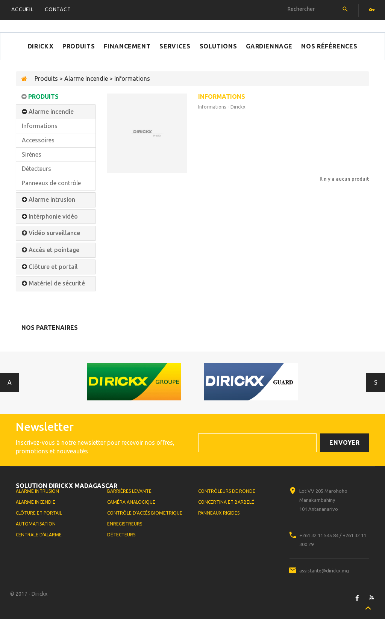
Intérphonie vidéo (53, 216)
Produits (78, 46)
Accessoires (38, 140)
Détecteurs (36, 168)
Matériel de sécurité (57, 283)
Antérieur (10, 382)
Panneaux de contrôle (51, 183)
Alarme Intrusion (37, 491)
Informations (40, 125)
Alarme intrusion (52, 199)
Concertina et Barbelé (226, 502)
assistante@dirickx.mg (324, 570)
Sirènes (31, 154)
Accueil (22, 9)
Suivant (375, 382)
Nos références (329, 46)
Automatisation (36, 523)
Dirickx (40, 46)
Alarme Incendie (35, 502)
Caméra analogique (131, 502)
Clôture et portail (53, 267)
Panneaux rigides (218, 512)
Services (174, 46)
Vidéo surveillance (54, 233)
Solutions (218, 46)
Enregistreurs (124, 523)
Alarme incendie (51, 112)
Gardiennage (269, 46)
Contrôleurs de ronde (226, 491)
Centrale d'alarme (39, 534)
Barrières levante (129, 491)
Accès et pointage (54, 250)
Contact (58, 9)
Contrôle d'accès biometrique (144, 512)
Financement (127, 46)
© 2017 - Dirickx (28, 594)
